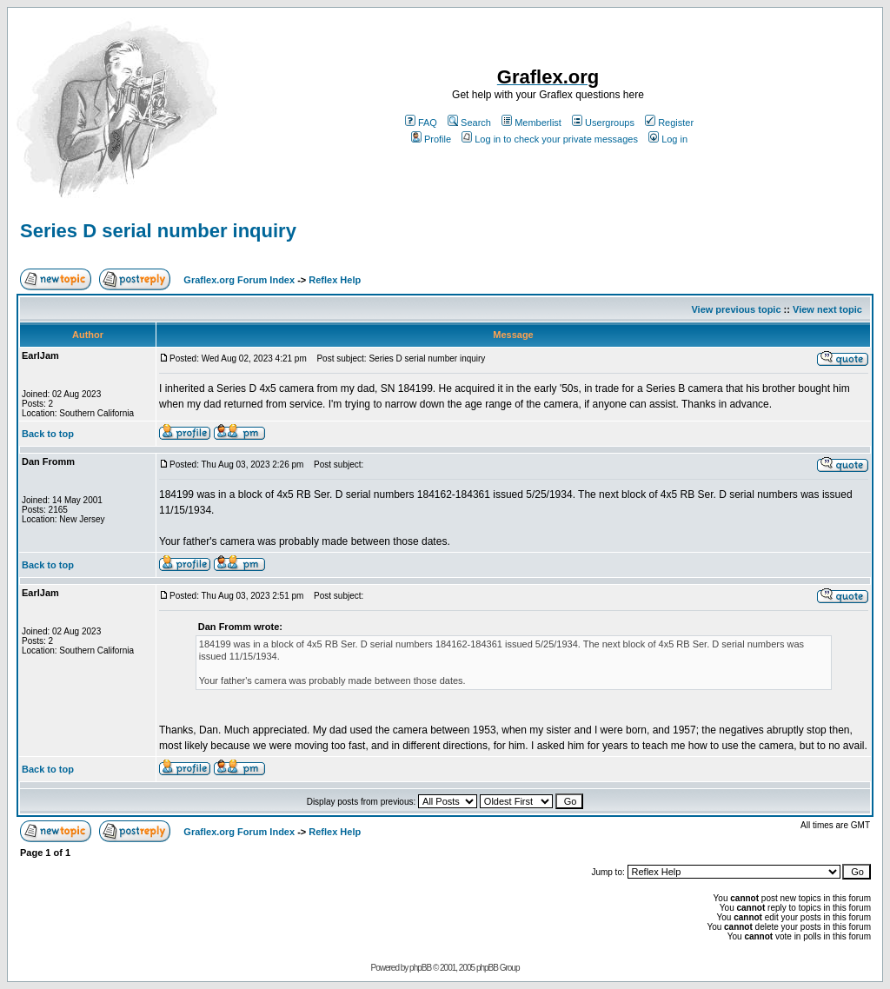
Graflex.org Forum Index (239, 280)
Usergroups (603, 122)
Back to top (48, 433)
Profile (431, 139)
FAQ (421, 122)
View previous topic (735, 309)
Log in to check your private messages (550, 139)
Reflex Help (335, 280)
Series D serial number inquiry (158, 231)
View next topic (827, 309)
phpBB (420, 967)
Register (669, 122)
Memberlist (531, 122)
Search (469, 122)
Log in (667, 139)
